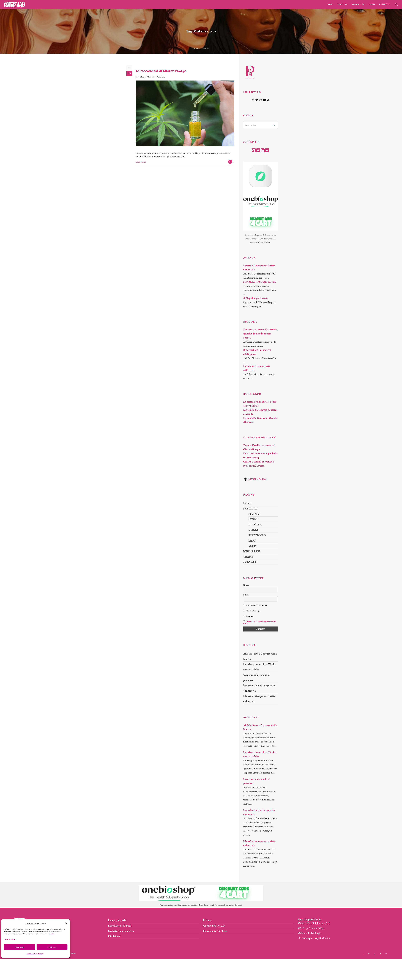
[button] (66, 923)
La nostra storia (117, 920)
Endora (248, 616)
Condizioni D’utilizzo (215, 931)
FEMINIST (254, 513)
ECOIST (253, 519)
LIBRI (251, 540)
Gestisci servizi (10, 939)
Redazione (161, 77)
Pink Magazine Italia (255, 605)
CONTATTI (384, 4)
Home (196, 48)
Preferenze (52, 947)
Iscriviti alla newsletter (121, 931)
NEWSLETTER (358, 4)
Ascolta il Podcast (255, 478)
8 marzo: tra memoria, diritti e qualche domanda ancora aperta (260, 333)
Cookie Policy (32, 954)
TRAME (371, 4)
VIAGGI (253, 530)
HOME (330, 4)
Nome (246, 585)
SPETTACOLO (257, 535)
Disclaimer (114, 936)
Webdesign (73, 953)
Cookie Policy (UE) (214, 925)
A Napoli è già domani (255, 298)
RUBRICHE (342, 4)
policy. (52, 934)
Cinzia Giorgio (252, 611)
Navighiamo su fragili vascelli (259, 281)
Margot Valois (145, 77)
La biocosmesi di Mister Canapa (161, 71)
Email (246, 595)
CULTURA (254, 524)
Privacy (40, 954)
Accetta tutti (19, 947)
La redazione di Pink (119, 925)
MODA (252, 546)
